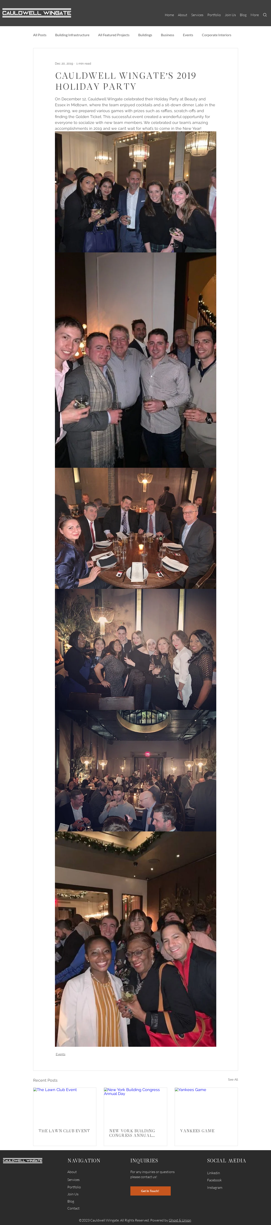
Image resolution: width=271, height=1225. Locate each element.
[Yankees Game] (206, 1105)
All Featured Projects (114, 35)
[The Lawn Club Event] (64, 1105)
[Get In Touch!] (150, 1191)
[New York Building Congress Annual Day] (135, 1105)
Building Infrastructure (72, 35)
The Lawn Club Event (64, 1130)
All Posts (39, 35)
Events (188, 35)
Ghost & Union (180, 1220)
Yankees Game (197, 1130)
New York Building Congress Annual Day (132, 1133)
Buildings (145, 35)
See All (233, 1079)
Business (167, 35)
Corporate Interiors (216, 35)
